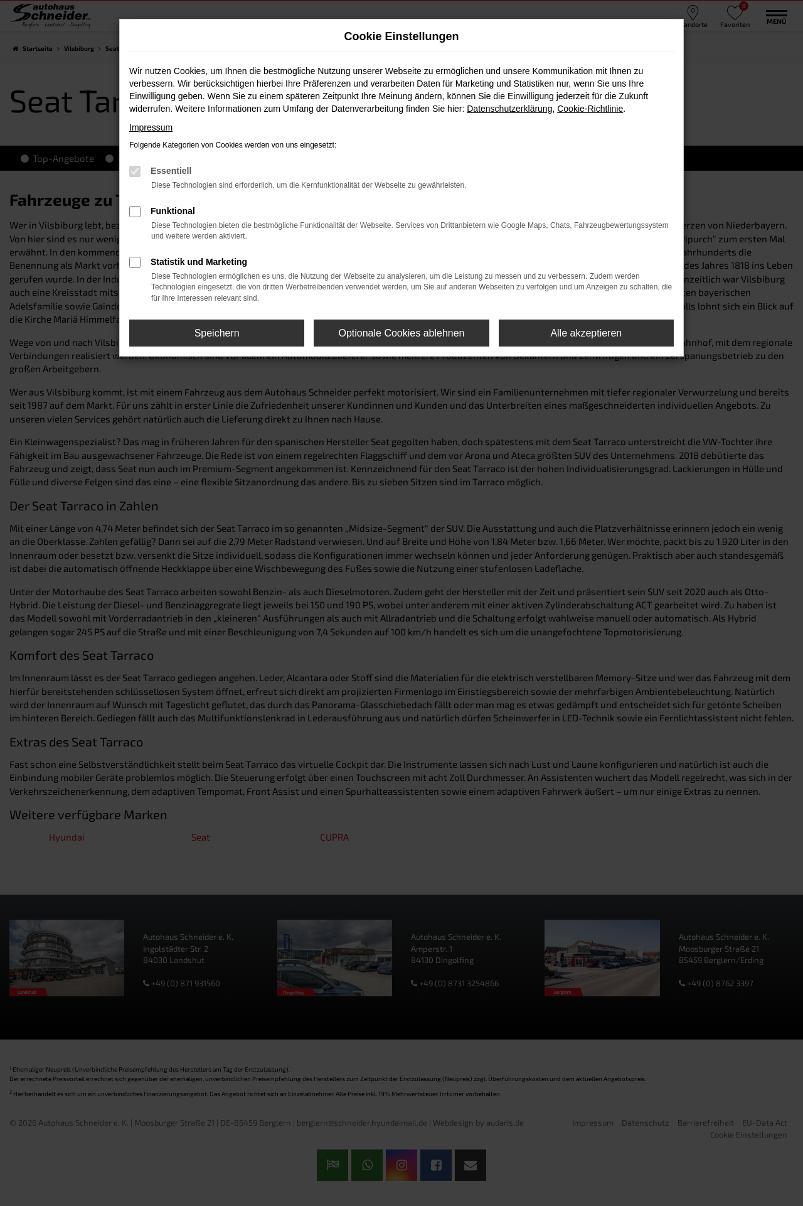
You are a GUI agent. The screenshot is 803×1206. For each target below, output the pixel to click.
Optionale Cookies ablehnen (401, 333)
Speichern (217, 333)
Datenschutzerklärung (509, 109)
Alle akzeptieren (586, 333)
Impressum (151, 127)
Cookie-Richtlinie (590, 109)
